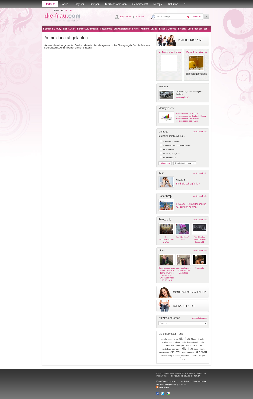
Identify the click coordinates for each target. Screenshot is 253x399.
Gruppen (95, 4)
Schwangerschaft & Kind (126, 29)
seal (170, 339)
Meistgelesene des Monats (187, 118)
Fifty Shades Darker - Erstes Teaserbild (199, 239)
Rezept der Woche (196, 52)
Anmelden (140, 16)
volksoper (180, 345)
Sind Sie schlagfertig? (188, 183)
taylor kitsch (164, 352)
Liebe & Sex (69, 29)
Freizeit (182, 29)
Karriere (145, 29)
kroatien (201, 339)
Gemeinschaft (140, 4)
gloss (177, 342)
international (192, 342)
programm (185, 356)
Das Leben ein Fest (197, 29)
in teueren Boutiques (171, 141)
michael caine (168, 342)
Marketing (185, 381)
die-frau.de (185, 376)
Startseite (50, 4)
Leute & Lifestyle (167, 29)
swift (184, 352)
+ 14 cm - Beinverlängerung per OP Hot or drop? (191, 205)
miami (175, 339)
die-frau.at (175, 376)
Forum (64, 4)
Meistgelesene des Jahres (187, 121)
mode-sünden (196, 345)
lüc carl (176, 356)
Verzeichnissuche (199, 318)
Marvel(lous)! (183, 97)
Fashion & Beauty (52, 29)
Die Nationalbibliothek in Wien (166, 239)
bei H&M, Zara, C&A (171, 154)
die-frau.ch (195, 376)
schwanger (176, 349)
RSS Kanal (162, 388)
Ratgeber (79, 4)
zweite (183, 342)
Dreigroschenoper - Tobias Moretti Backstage (183, 270)
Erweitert (197, 16)
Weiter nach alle (200, 132)
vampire (163, 339)
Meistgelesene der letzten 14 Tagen (191, 116)
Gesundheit (106, 29)
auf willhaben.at (169, 158)
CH (70, 10)
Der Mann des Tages (169, 52)
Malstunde (199, 268)
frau (182, 359)
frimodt (194, 339)
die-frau (184, 338)
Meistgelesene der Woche (187, 113)
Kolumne (173, 4)
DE (65, 10)
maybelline (166, 349)
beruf (187, 345)
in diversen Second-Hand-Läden (176, 145)
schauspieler (169, 345)
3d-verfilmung (166, 356)
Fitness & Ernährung (87, 29)
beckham (191, 352)
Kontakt (182, 384)
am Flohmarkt (168, 149)
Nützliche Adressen (116, 4)
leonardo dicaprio (197, 356)
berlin (201, 342)
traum (202, 349)
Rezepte (158, 4)
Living (154, 29)
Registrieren (126, 16)
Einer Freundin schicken (166, 381)
